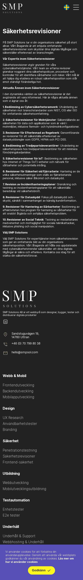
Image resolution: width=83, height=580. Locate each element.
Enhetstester (13, 509)
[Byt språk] (66, 7)
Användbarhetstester (20, 424)
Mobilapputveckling (18, 397)
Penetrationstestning (20, 450)
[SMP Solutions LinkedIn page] (5, 323)
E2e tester (11, 515)
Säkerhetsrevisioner (19, 456)
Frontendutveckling (18, 385)
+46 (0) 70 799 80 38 (26, 343)
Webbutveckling (16, 483)
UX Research (13, 418)
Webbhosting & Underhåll (23, 542)
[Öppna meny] (76, 8)
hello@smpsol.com (25, 352)
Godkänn (41, 571)
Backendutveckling (18, 391)
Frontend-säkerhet (18, 462)
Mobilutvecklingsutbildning (24, 489)
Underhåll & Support (19, 536)
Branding (10, 429)
